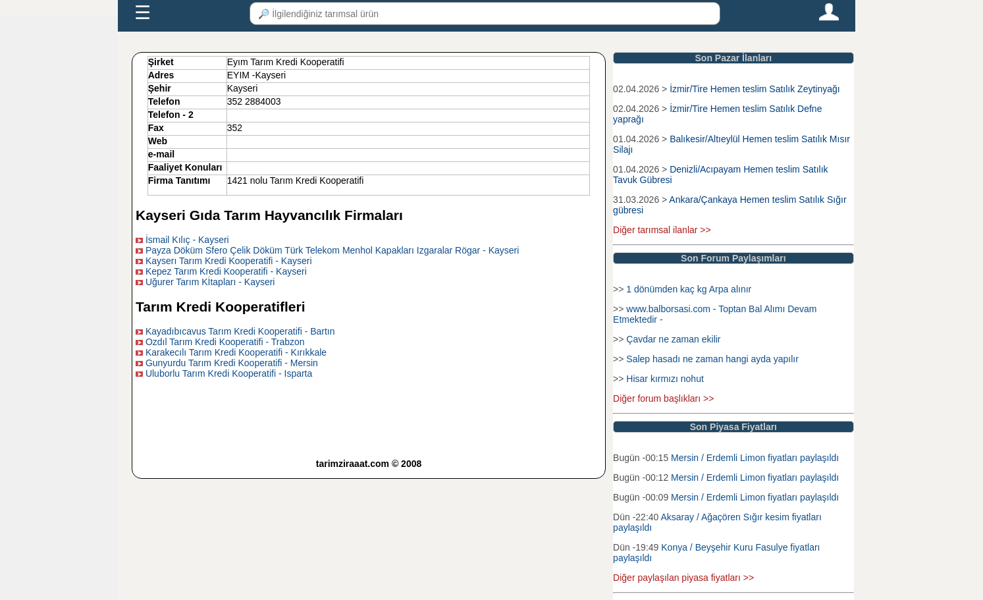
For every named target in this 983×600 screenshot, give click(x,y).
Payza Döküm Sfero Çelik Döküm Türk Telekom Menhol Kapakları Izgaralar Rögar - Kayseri (332, 250)
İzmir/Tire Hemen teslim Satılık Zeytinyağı (755, 89)
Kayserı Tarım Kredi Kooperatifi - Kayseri (229, 261)
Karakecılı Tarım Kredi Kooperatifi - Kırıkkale (236, 352)
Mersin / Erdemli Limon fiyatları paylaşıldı (755, 457)
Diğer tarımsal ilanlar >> (662, 230)
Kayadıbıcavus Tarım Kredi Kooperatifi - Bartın (240, 331)
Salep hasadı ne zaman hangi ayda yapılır (712, 359)
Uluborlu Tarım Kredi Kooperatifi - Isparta (229, 373)
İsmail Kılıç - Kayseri (187, 239)
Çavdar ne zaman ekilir (673, 339)
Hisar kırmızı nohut (664, 378)
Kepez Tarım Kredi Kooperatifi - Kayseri (226, 271)
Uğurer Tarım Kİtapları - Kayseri (210, 282)
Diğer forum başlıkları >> (663, 398)
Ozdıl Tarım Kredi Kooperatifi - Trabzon (225, 342)
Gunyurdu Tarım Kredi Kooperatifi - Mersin (232, 363)
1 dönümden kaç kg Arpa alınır (688, 289)
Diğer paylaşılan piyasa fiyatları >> (683, 577)
